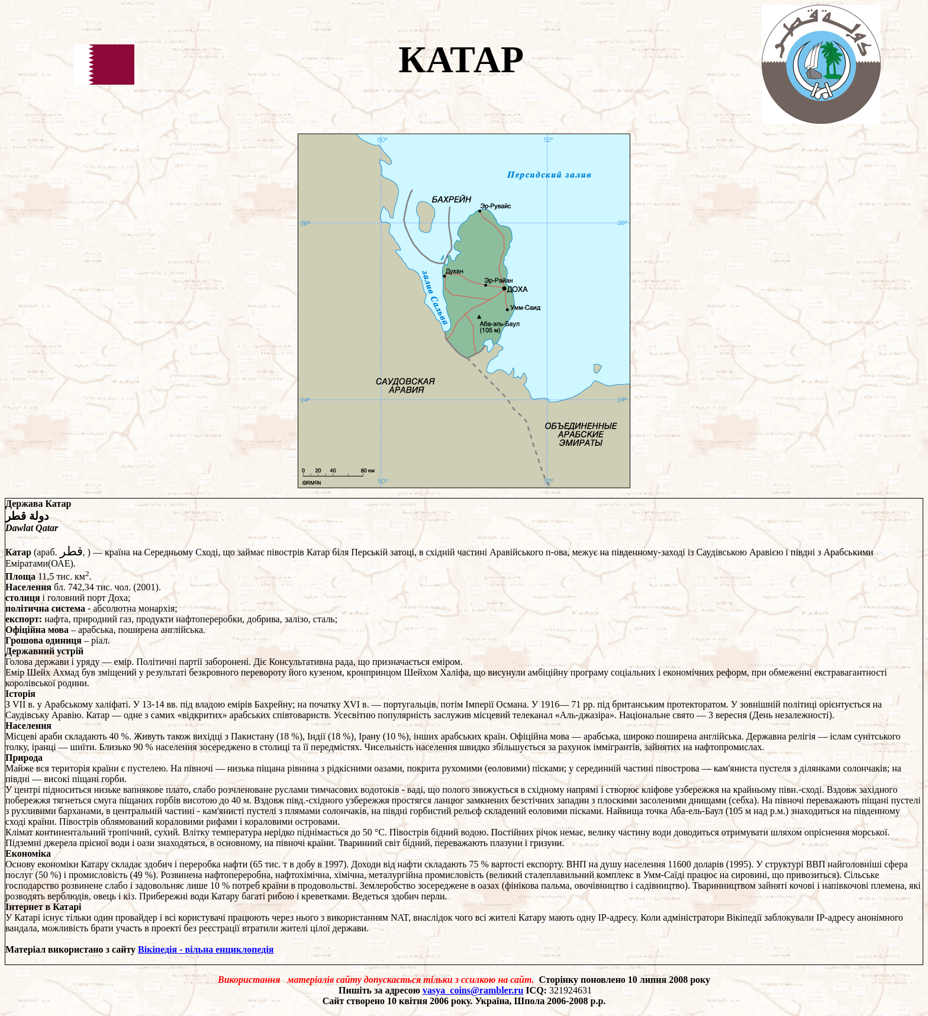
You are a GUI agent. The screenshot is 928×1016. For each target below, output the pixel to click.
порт (96, 598)
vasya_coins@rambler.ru (473, 990)
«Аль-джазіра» (584, 715)
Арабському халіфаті (86, 704)
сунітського (877, 736)
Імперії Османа (495, 704)
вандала (21, 928)
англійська (182, 630)
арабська (95, 630)
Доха (118, 598)
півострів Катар (298, 552)
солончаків (865, 768)
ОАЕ (60, 563)
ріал (99, 640)
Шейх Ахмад (53, 672)
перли (433, 896)
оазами (388, 768)
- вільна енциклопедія (225, 949)
